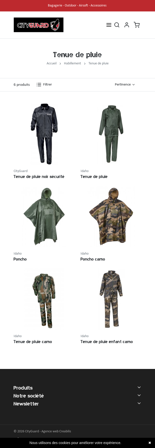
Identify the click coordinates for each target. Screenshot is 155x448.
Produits (23, 388)
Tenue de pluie (94, 177)
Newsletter (26, 403)
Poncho (20, 259)
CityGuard (21, 171)
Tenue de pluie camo (33, 342)
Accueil (52, 63)
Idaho (85, 171)
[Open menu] (109, 25)
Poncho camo (93, 259)
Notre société (29, 396)
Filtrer (44, 85)
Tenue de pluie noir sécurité (39, 177)
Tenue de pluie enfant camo (107, 342)
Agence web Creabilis (56, 431)
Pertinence (123, 85)
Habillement (72, 63)
